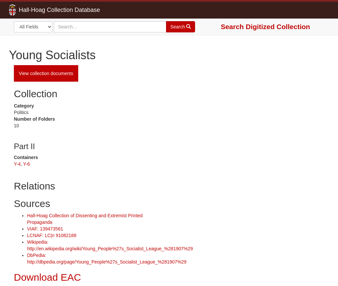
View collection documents (46, 73)
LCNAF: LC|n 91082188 (51, 235)
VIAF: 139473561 (45, 228)
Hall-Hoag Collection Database (38, 10)
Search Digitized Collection (265, 26)
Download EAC (47, 277)
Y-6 (26, 164)
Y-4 (17, 164)
